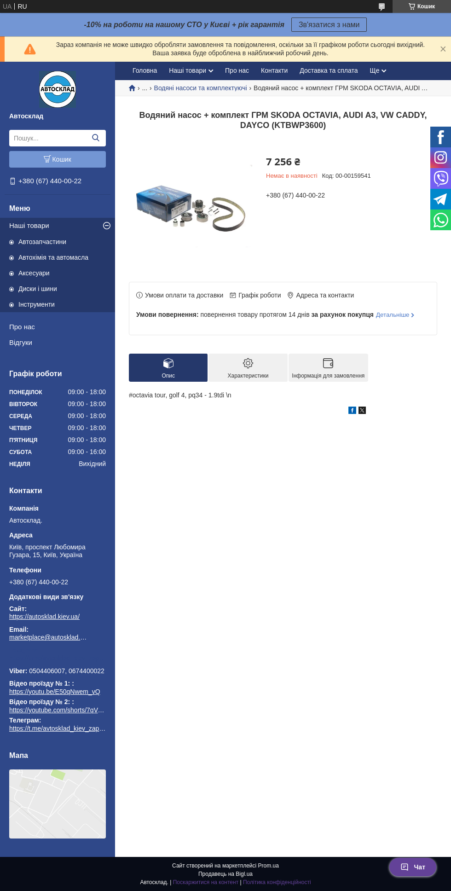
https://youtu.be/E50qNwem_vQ (54, 691)
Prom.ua (268, 865)
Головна (145, 70)
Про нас (22, 327)
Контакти (274, 70)
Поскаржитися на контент (205, 882)
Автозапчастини (42, 241)
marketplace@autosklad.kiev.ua (48, 637)
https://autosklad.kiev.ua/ (44, 616)
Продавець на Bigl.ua (225, 874)
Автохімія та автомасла (53, 257)
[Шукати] (95, 138)
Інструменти (36, 304)
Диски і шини (37, 288)
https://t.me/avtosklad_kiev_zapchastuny (57, 658)
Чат (412, 867)
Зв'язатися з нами (329, 25)
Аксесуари (34, 273)
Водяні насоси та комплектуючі (200, 88)
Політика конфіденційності (277, 882)
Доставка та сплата (329, 70)
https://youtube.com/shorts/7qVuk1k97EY (68, 710)
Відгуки (20, 342)
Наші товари (29, 225)
